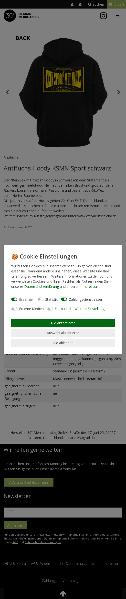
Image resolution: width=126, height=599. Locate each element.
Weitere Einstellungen (91, 308)
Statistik (51, 299)
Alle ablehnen (63, 342)
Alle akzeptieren (63, 323)
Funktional (63, 308)
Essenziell (26, 299)
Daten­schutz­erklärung (41, 286)
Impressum (90, 286)
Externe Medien (31, 308)
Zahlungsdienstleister (85, 299)
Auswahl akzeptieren (63, 332)
